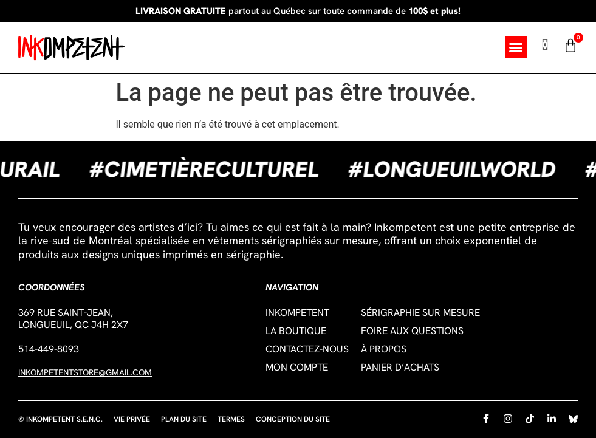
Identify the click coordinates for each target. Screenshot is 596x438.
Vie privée (132, 419)
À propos (383, 349)
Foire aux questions (412, 331)
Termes (231, 419)
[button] (516, 47)
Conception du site (293, 419)
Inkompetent (297, 313)
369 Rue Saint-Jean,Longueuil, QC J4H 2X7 (73, 318)
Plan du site (184, 419)
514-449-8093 (48, 349)
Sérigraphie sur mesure (420, 313)
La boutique (295, 331)
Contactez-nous (307, 349)
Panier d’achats (400, 367)
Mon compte (296, 367)
